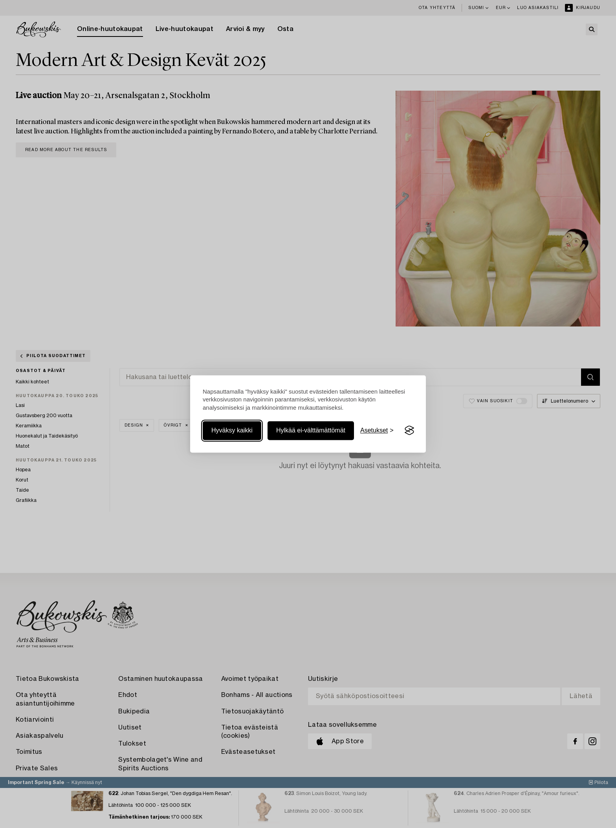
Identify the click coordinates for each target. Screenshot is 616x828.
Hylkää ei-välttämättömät (310, 430)
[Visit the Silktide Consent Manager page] (409, 430)
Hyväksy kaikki (232, 430)
